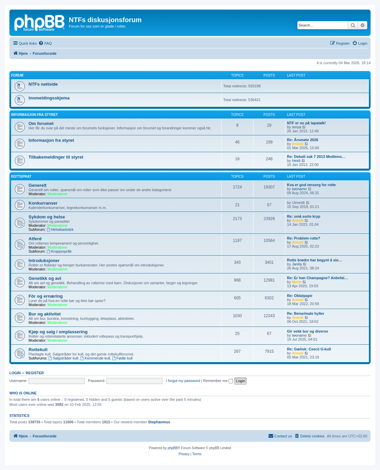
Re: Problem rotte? (303, 238)
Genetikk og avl (45, 278)
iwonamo (299, 189)
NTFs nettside (43, 84)
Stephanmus (159, 422)
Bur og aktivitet (45, 313)
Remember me (218, 381)
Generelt (38, 185)
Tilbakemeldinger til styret (56, 157)
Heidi (296, 161)
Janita (297, 264)
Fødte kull (122, 358)
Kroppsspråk (59, 251)
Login (14, 373)
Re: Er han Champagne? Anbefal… (317, 278)
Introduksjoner (44, 260)
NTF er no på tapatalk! (306, 123)
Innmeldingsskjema (49, 97)
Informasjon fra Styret (34, 115)
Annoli (297, 144)
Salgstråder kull (63, 358)
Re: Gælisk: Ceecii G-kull (309, 349)
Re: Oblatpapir (300, 296)
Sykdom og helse (47, 216)
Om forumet (41, 123)
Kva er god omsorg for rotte (311, 185)
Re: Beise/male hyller (305, 313)
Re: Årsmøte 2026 (302, 140)
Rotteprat (21, 176)
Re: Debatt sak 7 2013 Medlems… (316, 157)
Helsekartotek (60, 229)
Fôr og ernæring (46, 296)
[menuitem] (45, 43)
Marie (297, 282)
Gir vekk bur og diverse (307, 331)
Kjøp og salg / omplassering (58, 331)
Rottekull (38, 349)
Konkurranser (43, 203)
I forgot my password (183, 381)
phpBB (173, 448)
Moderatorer (57, 194)
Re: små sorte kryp (303, 216)
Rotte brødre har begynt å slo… (314, 260)
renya (296, 127)
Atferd (35, 238)
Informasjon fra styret (51, 140)
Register (35, 373)
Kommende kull (95, 358)
